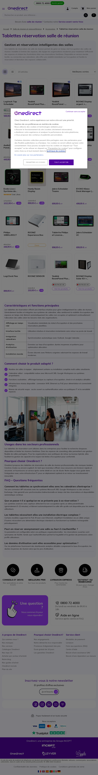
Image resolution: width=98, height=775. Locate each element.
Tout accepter (61, 162)
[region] (49, 138)
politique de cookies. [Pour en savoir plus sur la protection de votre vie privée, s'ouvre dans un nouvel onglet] (56, 151)
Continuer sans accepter (75, 111)
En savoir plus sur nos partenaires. (29, 155)
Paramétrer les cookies (35, 162)
